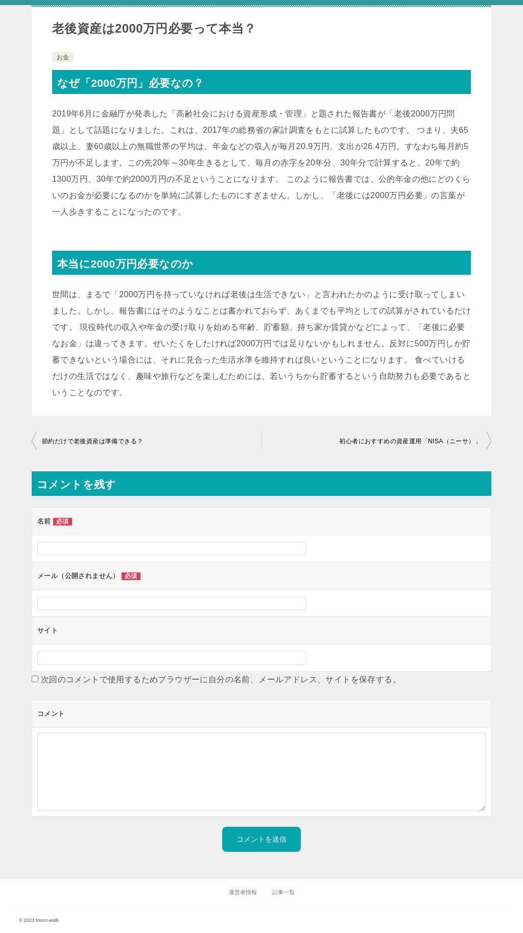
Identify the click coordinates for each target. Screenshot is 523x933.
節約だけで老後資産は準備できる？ (92, 441)
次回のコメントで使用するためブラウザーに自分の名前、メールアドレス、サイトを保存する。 (221, 679)
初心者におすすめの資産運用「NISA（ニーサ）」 (410, 441)
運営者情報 (243, 892)
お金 (63, 57)
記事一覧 (283, 892)
